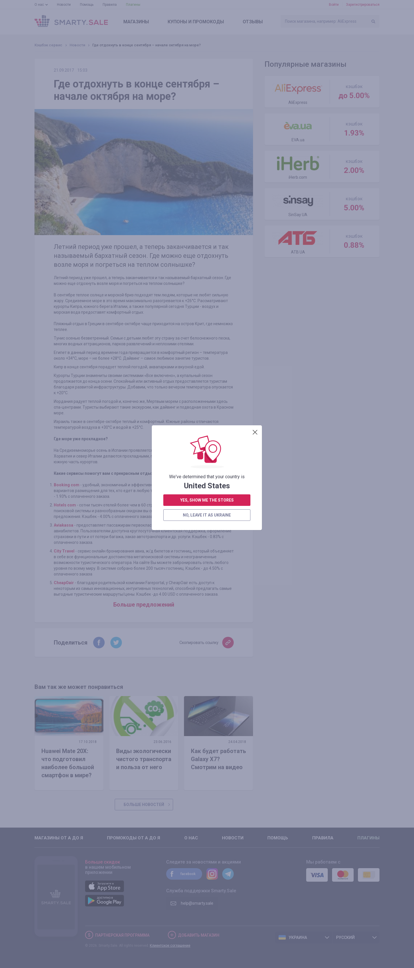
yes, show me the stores (207, 210)
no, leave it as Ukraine (207, 225)
